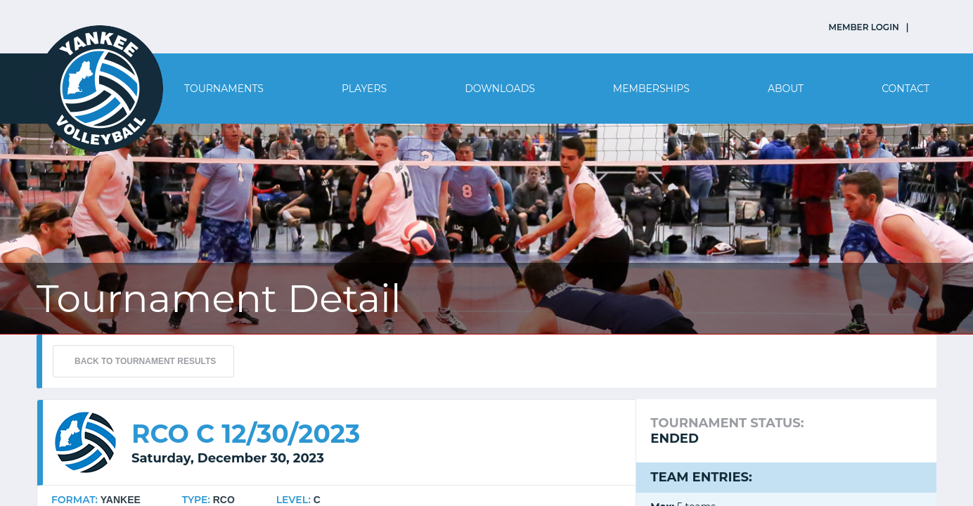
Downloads (500, 88)
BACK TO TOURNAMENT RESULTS (145, 361)
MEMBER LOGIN (864, 27)
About (786, 88)
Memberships (651, 88)
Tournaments (224, 88)
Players (364, 88)
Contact (905, 88)
